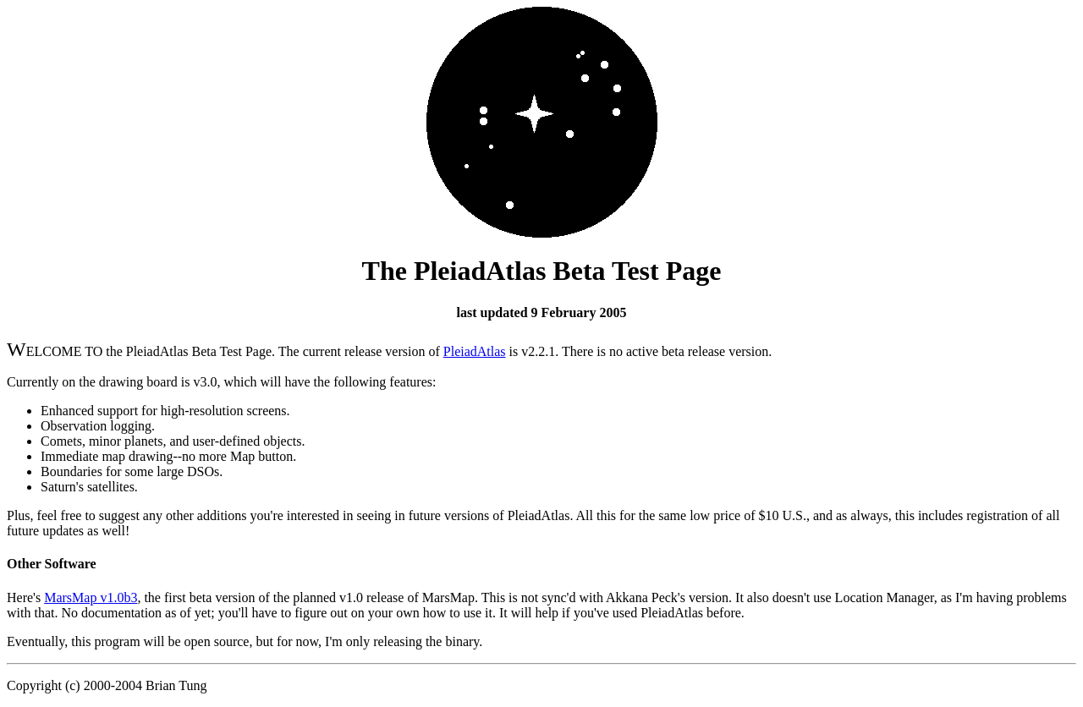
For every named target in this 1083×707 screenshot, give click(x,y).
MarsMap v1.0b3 (90, 597)
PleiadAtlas (474, 351)
